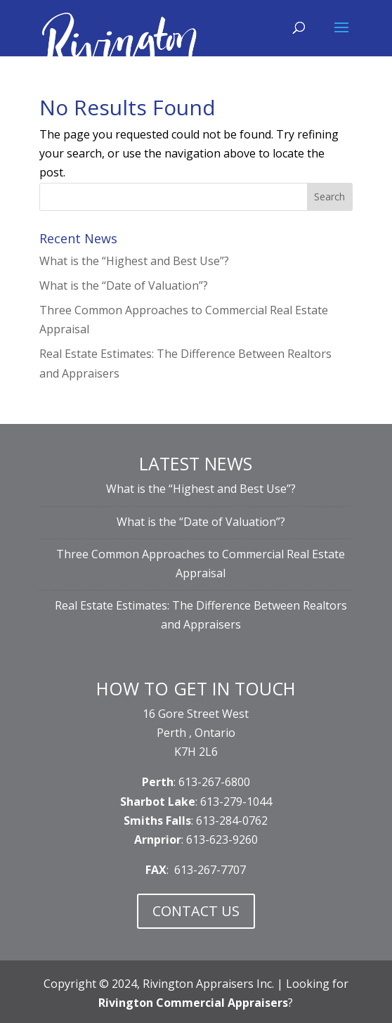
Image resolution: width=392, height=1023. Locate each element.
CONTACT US (196, 910)
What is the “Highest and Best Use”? (134, 261)
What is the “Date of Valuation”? (123, 285)
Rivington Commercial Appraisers (193, 1002)
